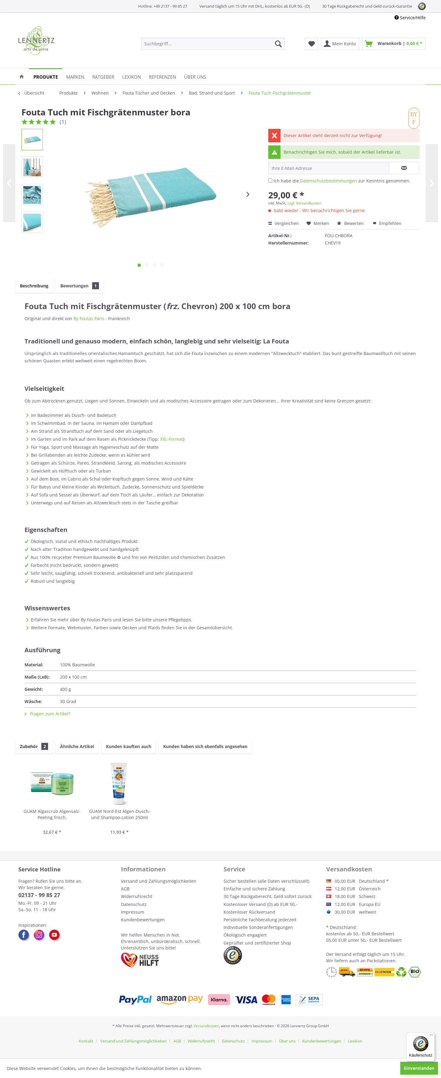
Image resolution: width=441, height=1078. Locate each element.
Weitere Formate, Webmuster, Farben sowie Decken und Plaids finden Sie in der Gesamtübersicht (131, 628)
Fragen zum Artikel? (47, 714)
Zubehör (34, 746)
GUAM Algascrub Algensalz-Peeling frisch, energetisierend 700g (52, 814)
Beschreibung (34, 286)
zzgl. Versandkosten (304, 203)
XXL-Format (171, 439)
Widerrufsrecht (136, 896)
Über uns (287, 1041)
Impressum (132, 912)
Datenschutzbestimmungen (328, 181)
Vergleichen (283, 223)
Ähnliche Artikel (77, 746)
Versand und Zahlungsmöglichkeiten (158, 881)
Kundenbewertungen (143, 920)
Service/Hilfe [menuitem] (410, 18)
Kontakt (86, 1041)
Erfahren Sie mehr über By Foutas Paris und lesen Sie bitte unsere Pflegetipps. (111, 620)
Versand (343, 954)
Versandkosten (206, 1025)
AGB (125, 889)
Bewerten (351, 223)
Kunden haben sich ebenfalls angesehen (205, 746)
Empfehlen (387, 223)
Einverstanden (419, 1068)
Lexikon (355, 1041)
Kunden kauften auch (128, 746)
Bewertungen (79, 285)
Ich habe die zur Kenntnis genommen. (341, 181)
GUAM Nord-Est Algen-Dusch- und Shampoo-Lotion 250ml (119, 814)
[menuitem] (213, 44)
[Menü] (431, 1036)
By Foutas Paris (89, 318)
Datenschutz (134, 904)
